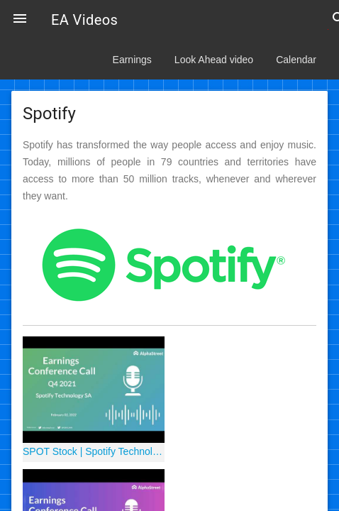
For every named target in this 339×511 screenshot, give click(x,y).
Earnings (132, 59)
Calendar (296, 59)
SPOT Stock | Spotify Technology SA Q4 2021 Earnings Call (94, 451)
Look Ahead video (213, 59)
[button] (20, 20)
